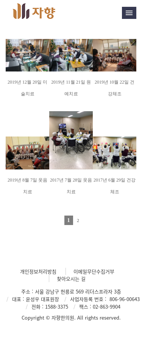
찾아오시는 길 (71, 278)
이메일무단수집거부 (93, 271)
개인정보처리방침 (38, 271)
